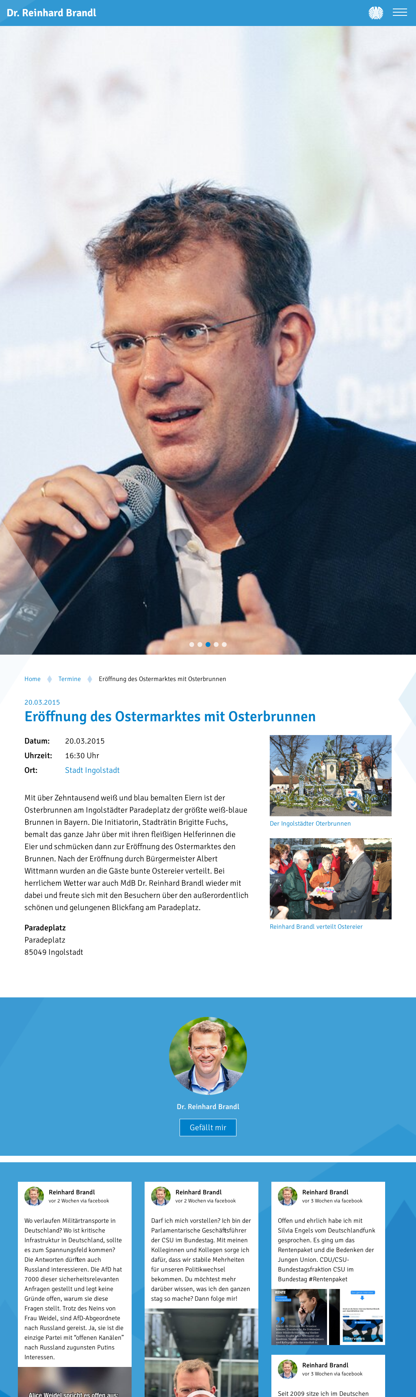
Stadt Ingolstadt (92, 770)
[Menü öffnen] (400, 13)
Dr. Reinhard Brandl (208, 1106)
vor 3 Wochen (318, 1201)
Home (32, 679)
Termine (69, 679)
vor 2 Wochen (64, 1201)
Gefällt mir (208, 1127)
